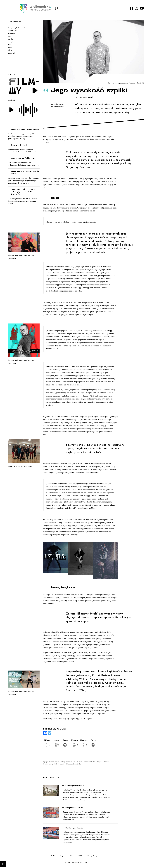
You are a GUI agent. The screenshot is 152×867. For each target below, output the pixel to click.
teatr (10, 36)
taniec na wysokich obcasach (54, 764)
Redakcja (54, 856)
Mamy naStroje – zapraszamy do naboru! (25, 173)
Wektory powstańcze (74, 828)
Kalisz (80, 762)
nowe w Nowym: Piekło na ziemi (24, 158)
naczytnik (11, 53)
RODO (80, 856)
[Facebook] (45, 733)
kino (9, 45)
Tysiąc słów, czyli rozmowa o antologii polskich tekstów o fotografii (23, 192)
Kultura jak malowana (74, 786)
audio (10, 48)
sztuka (10, 39)
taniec (107, 762)
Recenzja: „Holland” (19, 145)
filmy (10, 50)
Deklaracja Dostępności (93, 856)
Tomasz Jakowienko (74, 764)
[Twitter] (49, 733)
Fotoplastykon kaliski (74, 808)
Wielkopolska (15, 22)
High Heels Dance (68, 762)
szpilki (100, 762)
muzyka (11, 42)
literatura (11, 33)
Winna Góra (12, 31)
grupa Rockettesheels (51, 762)
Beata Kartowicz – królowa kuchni (25, 129)
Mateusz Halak (90, 762)
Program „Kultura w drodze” (18, 28)
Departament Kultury (67, 856)
